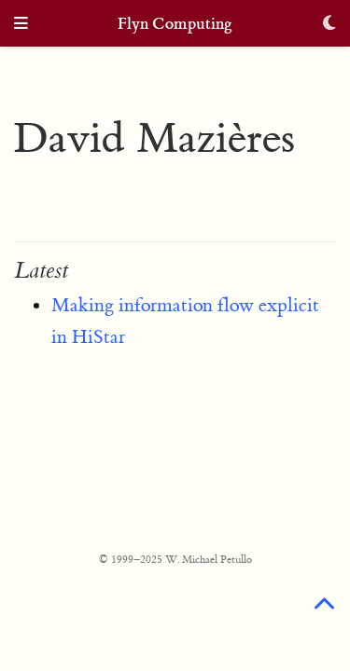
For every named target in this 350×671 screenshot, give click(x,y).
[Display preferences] (329, 24)
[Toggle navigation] (21, 24)
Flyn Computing (175, 23)
